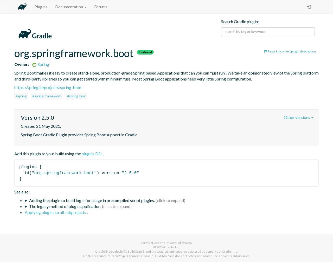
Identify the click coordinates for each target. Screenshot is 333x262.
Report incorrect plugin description (290, 51)
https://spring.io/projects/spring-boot (48, 87)
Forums (100, 6)
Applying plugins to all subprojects (56, 212)
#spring (21, 96)
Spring (40, 64)
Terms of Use (150, 243)
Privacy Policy (175, 243)
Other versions (298, 117)
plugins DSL (92, 153)
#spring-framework (47, 96)
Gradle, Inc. (172, 247)
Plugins (40, 6)
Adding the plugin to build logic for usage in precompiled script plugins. (92, 200)
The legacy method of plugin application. (65, 206)
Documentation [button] (70, 6)
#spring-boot (76, 96)
